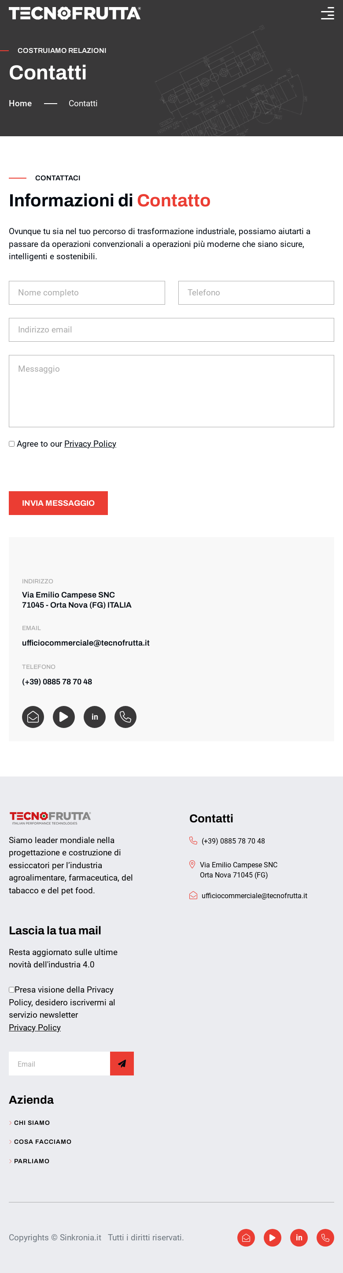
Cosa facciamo (40, 1142)
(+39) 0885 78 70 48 (57, 681)
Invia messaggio (58, 503)
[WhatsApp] (125, 717)
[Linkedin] (299, 1238)
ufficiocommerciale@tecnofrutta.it (86, 642)
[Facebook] (64, 717)
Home (20, 103)
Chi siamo (29, 1123)
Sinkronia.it (80, 1237)
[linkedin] (95, 717)
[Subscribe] (122, 1063)
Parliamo (29, 1161)
